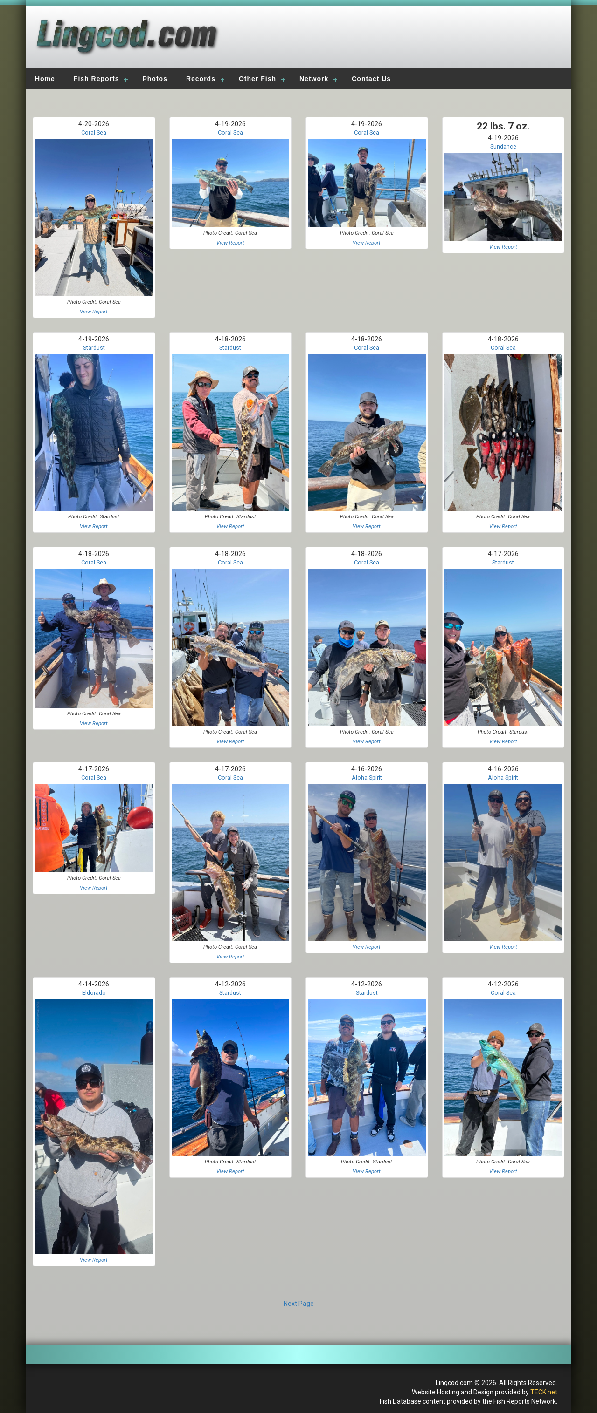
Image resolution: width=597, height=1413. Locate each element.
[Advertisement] (430, 39)
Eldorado (94, 992)
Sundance (503, 146)
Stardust (94, 347)
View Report (94, 312)
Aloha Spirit (367, 777)
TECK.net (543, 1392)
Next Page (299, 1303)
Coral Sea (93, 132)
